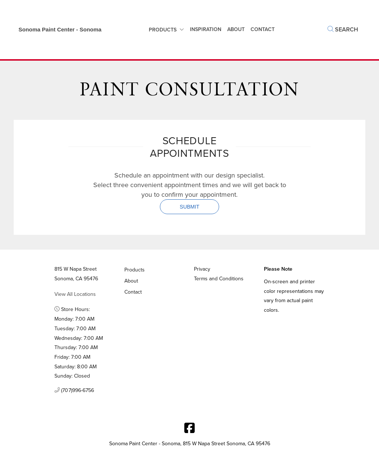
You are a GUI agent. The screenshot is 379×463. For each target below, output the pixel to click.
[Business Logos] (56, 29)
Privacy (202, 269)
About (236, 29)
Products (163, 30)
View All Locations (75, 294)
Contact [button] (263, 29)
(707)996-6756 (74, 390)
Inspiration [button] (205, 29)
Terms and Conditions (219, 279)
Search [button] (343, 29)
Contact (133, 292)
